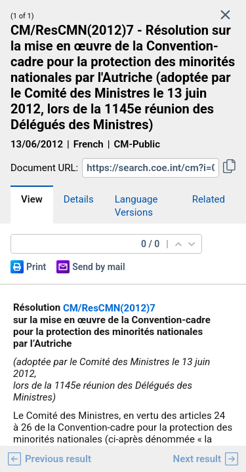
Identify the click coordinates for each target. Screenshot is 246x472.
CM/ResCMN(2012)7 (109, 308)
